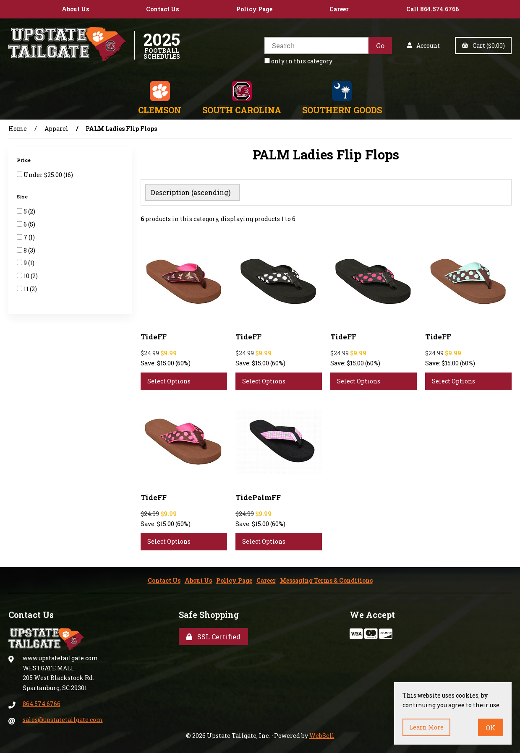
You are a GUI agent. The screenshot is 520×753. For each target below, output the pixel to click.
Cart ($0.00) (483, 46)
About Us (75, 9)
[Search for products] (316, 45)
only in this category (298, 61)
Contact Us (162, 9)
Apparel (56, 129)
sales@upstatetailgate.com (63, 718)
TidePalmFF (258, 495)
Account (423, 46)
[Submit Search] (380, 45)
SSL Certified (213, 635)
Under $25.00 (43, 175)
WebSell (321, 734)
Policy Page (254, 9)
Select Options (169, 379)
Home (17, 129)
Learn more (426, 727)
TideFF (154, 335)
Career (339, 9)
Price (24, 160)
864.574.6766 (41, 702)
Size (23, 196)
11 (27, 289)
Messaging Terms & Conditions (326, 579)
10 (27, 276)
